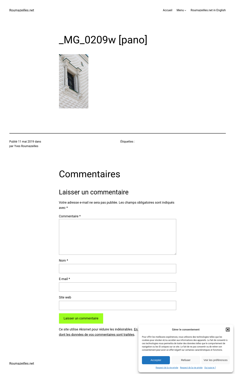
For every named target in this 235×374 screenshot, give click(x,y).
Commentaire (70, 216)
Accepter (156, 360)
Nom (63, 260)
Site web (65, 297)
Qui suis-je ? (210, 367)
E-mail (64, 279)
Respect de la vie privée (167, 367)
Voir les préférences (216, 360)
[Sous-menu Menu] (185, 10)
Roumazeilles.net (21, 10)
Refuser (186, 360)
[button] (228, 329)
